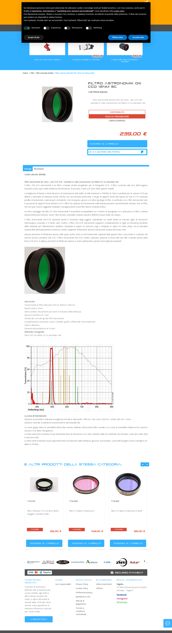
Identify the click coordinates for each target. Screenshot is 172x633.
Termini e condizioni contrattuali (81, 611)
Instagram (122, 598)
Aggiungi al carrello (43, 542)
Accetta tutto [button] (138, 37)
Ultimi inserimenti (104, 584)
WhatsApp (122, 602)
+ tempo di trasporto (117, 120)
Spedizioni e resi (83, 596)
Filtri (32, 73)
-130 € (136, 55)
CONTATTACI (38, 619)
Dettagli (27, 169)
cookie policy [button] (119, 11)
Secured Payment (129, 572)
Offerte (99, 588)
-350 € (97, 55)
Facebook (122, 594)
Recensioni (39, 169)
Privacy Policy (82, 584)
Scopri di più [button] (33, 37)
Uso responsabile (63, 584)
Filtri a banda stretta (44, 73)
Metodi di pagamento (81, 602)
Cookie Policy (82, 588)
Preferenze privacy (84, 592)
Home (25, 73)
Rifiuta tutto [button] (117, 37)
